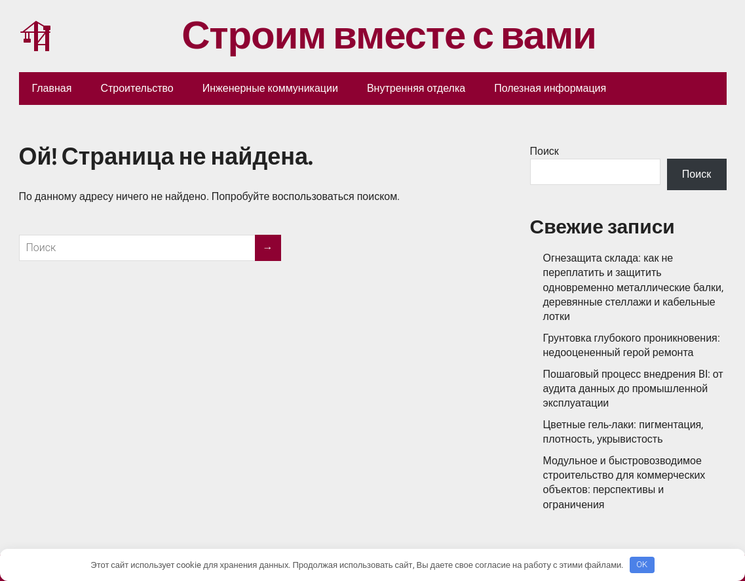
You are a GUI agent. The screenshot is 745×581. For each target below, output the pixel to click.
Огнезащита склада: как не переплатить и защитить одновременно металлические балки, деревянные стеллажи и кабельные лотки (633, 287)
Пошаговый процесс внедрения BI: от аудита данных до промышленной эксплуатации (633, 389)
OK (641, 564)
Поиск (544, 151)
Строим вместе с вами (307, 36)
